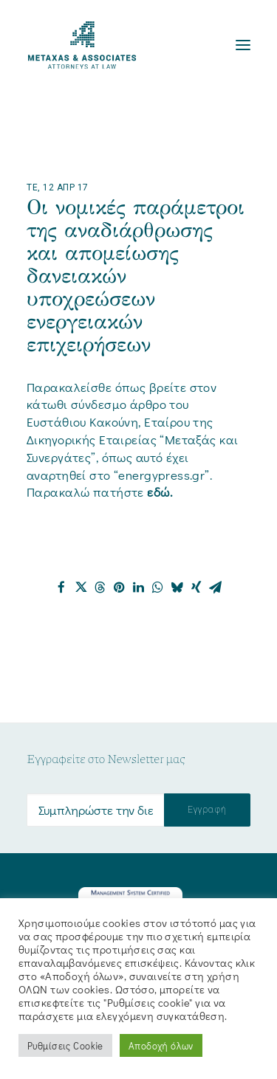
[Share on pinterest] (120, 587)
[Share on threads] (100, 587)
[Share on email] (216, 587)
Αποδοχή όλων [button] (161, 1045)
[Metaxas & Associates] (82, 45)
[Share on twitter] (81, 587)
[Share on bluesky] (177, 587)
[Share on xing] (196, 587)
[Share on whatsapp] (158, 587)
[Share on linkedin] (139, 587)
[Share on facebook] (62, 587)
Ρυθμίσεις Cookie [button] (65, 1045)
